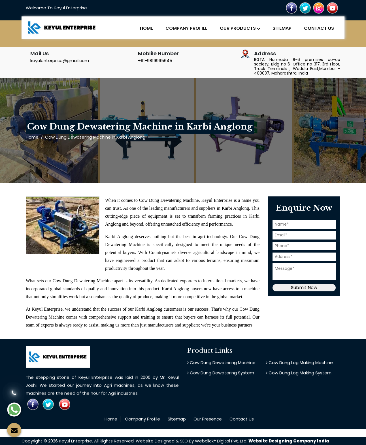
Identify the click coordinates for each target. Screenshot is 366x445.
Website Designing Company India (288, 441)
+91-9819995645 (155, 60)
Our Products (240, 28)
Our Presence (207, 421)
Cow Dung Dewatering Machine (221, 365)
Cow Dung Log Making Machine (299, 365)
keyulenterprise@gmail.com (59, 60)
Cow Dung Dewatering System (220, 375)
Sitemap (282, 28)
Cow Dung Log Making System (298, 375)
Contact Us (319, 28)
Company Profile (186, 28)
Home (146, 28)
